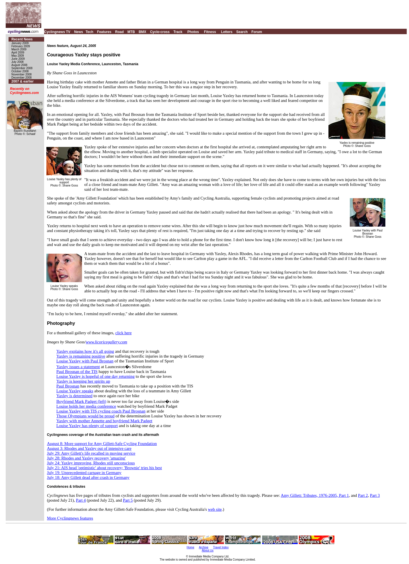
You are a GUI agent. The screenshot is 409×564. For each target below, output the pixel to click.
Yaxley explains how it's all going (85, 351)
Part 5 (128, 500)
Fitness (210, 32)
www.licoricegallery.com (106, 342)
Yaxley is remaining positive (80, 356)
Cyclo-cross (160, 32)
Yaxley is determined (74, 395)
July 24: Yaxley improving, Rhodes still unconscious (91, 463)
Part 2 (363, 495)
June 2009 (18, 58)
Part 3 (375, 495)
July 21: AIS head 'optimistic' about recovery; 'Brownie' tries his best (104, 467)
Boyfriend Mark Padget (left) (81, 401)
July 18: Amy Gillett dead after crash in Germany (88, 477)
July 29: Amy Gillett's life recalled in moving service (91, 453)
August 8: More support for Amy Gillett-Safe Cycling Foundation (102, 443)
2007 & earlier (22, 81)
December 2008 (21, 77)
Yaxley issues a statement (78, 366)
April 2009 (17, 52)
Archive (203, 547)
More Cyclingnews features (70, 518)
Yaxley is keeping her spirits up (83, 381)
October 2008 (20, 71)
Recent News (22, 39)
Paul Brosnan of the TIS (77, 371)
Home (190, 547)
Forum (256, 32)
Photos (193, 32)
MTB (131, 32)
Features (104, 32)
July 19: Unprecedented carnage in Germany (84, 472)
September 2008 (21, 68)
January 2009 (20, 43)
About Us (207, 550)
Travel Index (221, 547)
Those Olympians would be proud (85, 416)
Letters (227, 32)
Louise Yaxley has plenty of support (87, 425)
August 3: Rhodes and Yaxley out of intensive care (89, 448)
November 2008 (21, 74)
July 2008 (17, 61)
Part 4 (81, 500)
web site (215, 509)
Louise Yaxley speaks (74, 391)
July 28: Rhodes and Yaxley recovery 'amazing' (86, 458)
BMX (142, 32)
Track (177, 32)
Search (242, 32)
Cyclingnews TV (57, 32)
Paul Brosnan (67, 386)
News (78, 32)
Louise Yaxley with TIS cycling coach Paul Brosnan (100, 411)
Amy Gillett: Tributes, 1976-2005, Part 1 (315, 495)
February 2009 (20, 46)
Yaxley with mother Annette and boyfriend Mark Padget (104, 421)
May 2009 (17, 55)
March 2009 (18, 49)
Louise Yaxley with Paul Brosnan (84, 361)
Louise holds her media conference (86, 406)
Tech (89, 32)
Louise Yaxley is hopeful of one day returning (95, 376)
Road (119, 32)
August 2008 (19, 65)
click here (123, 333)
